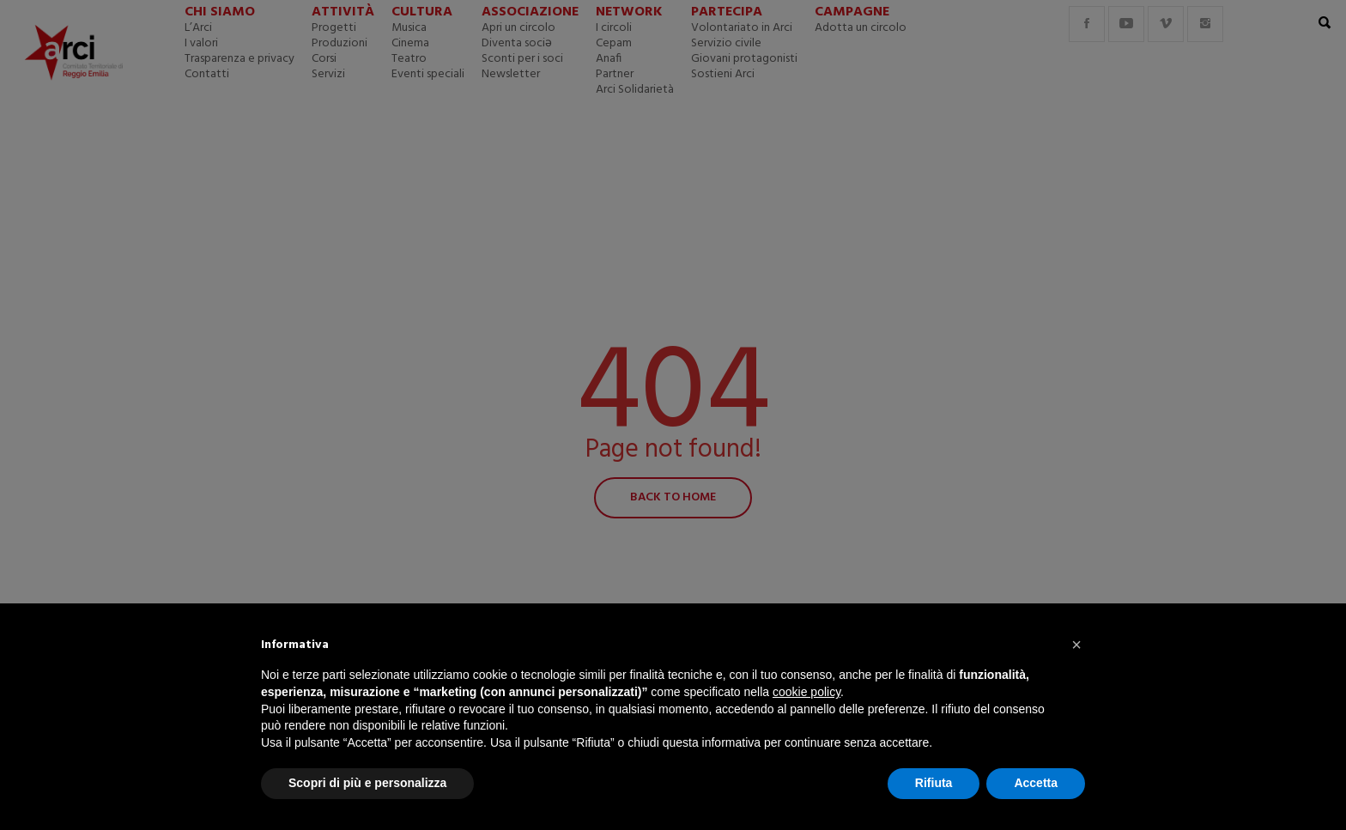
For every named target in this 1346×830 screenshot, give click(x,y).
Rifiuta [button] (934, 783)
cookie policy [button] (806, 692)
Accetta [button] (1036, 783)
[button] (1076, 644)
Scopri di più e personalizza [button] (367, 783)
